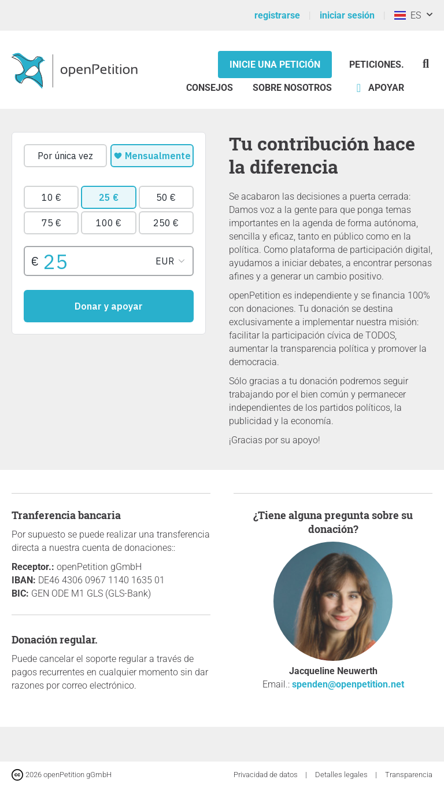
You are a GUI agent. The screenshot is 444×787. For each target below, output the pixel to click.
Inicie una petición (275, 64)
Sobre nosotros (292, 87)
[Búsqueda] (426, 63)
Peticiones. (376, 64)
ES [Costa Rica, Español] (407, 15)
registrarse (277, 15)
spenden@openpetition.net (348, 684)
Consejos (209, 87)
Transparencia (408, 774)
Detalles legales (342, 774)
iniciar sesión (347, 15)
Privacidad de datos (266, 774)
